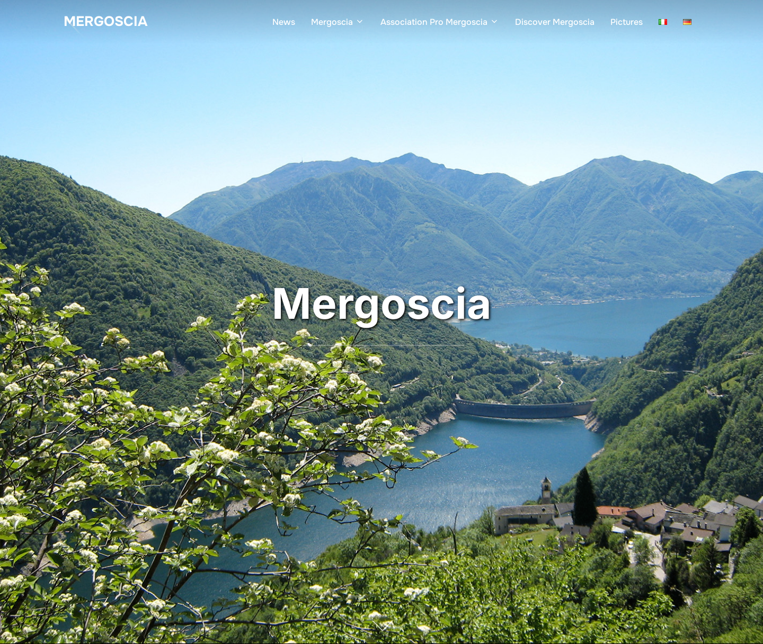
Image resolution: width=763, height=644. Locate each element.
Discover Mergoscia (555, 22)
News (283, 22)
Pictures (626, 22)
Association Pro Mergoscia (439, 22)
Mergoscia (105, 21)
